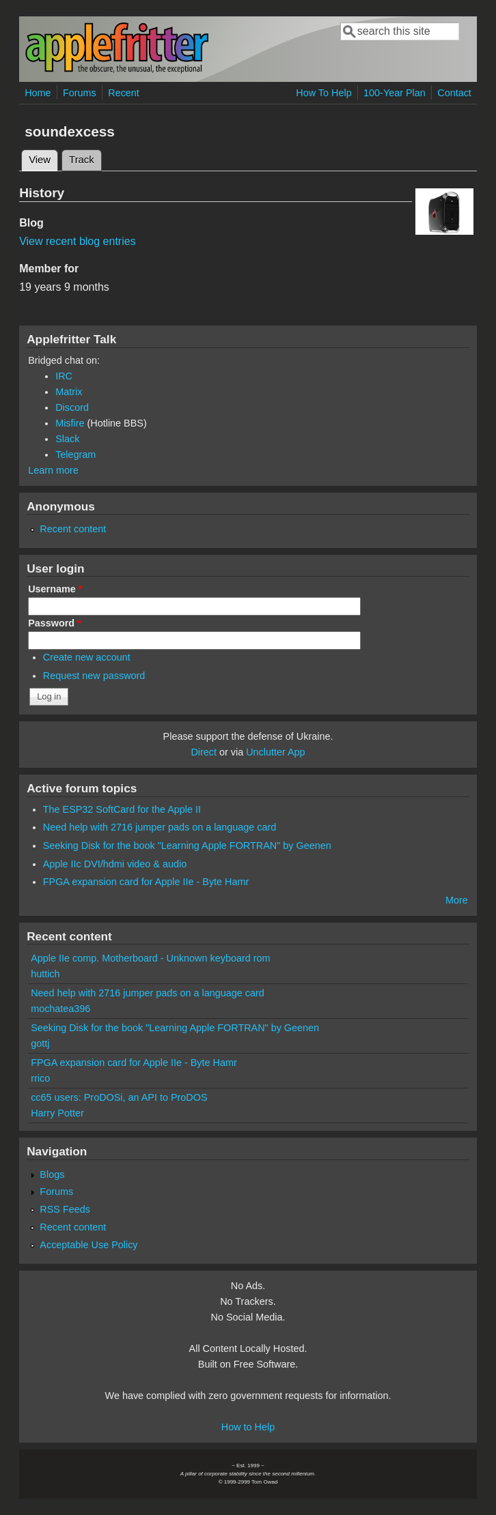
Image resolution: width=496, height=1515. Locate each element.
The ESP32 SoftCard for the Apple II (122, 809)
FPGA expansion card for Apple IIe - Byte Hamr (146, 881)
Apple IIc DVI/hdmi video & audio (115, 863)
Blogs (52, 1174)
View (43, 157)
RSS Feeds (65, 1209)
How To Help (323, 92)
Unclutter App (275, 752)
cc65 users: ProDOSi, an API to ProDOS (119, 1097)
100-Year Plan (394, 92)
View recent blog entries (77, 241)
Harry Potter (57, 1113)
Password (54, 623)
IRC (63, 376)
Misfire (69, 423)
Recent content (73, 528)
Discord (72, 407)
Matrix (68, 391)
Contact (454, 92)
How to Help (248, 1427)
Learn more (53, 470)
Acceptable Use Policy (88, 1244)
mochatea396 (60, 1008)
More (456, 900)
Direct (204, 752)
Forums (79, 92)
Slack (67, 438)
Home (38, 92)
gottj (40, 1043)
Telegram (75, 454)
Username (55, 588)
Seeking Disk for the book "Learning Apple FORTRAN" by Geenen (187, 845)
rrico (40, 1078)
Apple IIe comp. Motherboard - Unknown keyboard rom (150, 958)
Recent (123, 92)
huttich (45, 973)
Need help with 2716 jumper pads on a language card (160, 827)
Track (81, 159)
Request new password (94, 675)
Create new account (86, 657)
